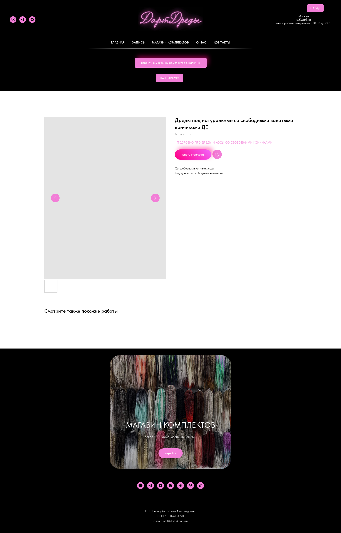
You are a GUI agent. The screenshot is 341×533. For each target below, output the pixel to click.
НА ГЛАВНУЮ (169, 78)
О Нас (201, 42)
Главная (118, 42)
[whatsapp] (140, 485)
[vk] (13, 19)
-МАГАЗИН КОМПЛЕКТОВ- (170, 425)
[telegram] (22, 19)
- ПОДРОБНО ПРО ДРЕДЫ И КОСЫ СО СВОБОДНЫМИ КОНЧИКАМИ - (224, 142)
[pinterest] (190, 485)
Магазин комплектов (170, 42)
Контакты (222, 42)
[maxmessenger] (32, 19)
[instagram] (170, 485)
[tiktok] (200, 485)
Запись (138, 42)
